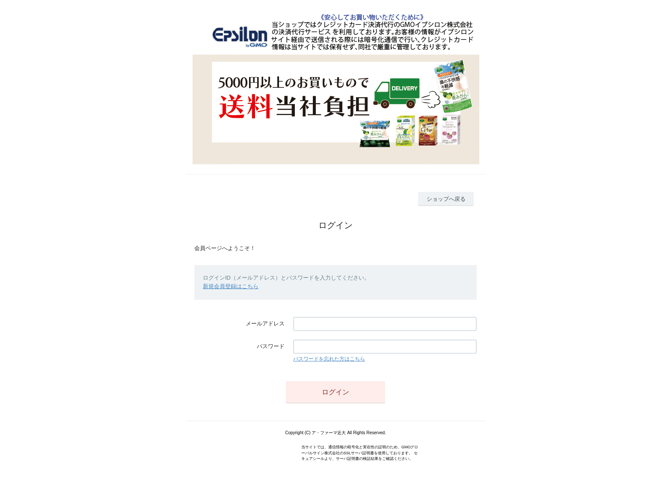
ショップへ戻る (446, 199)
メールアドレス (265, 323)
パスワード (271, 346)
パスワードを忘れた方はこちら (329, 359)
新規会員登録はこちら (230, 286)
